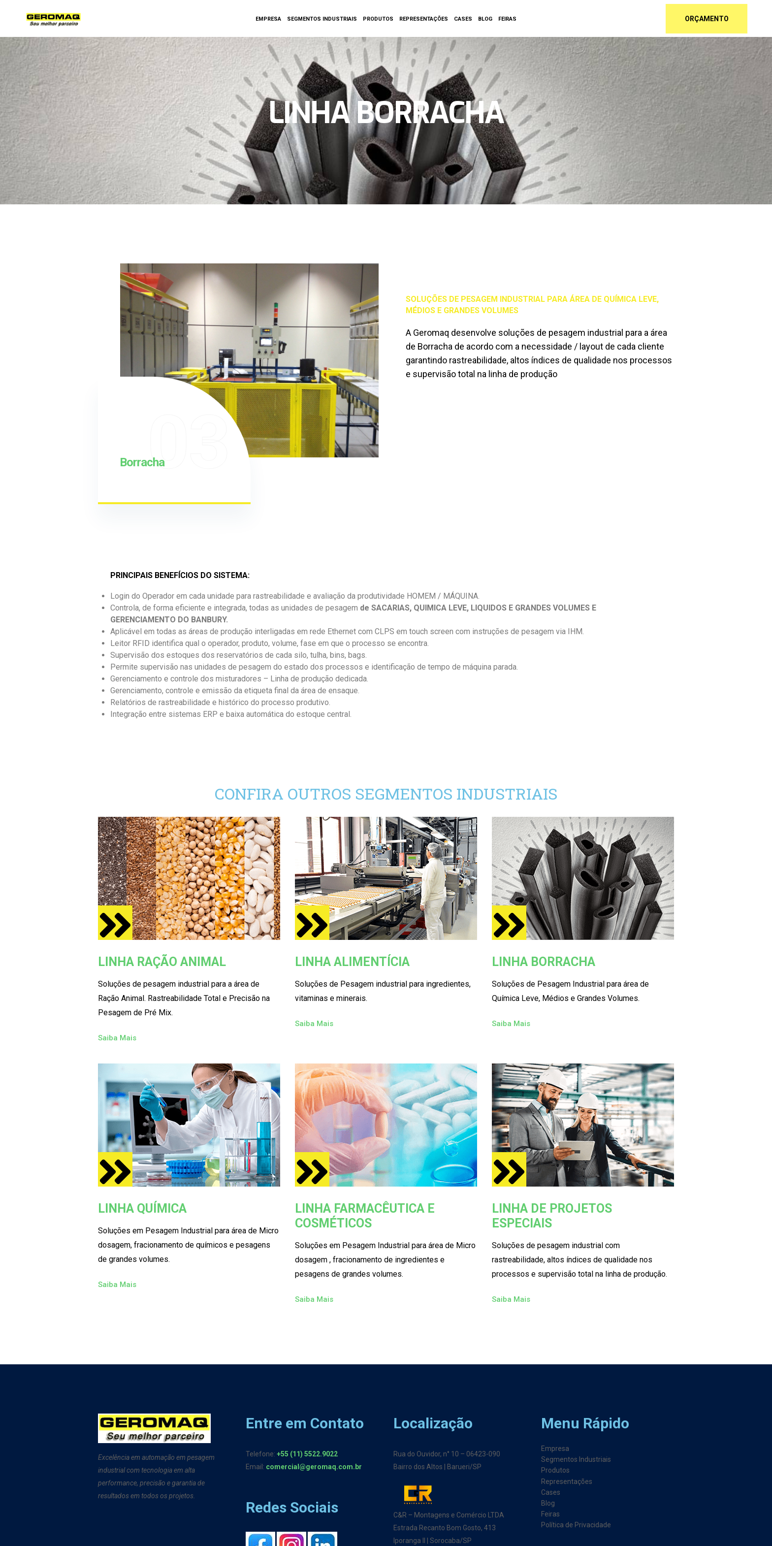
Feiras (507, 19)
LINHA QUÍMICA (142, 1208)
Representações (423, 19)
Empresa (268, 19)
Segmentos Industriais (322, 19)
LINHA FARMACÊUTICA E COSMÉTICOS (365, 1215)
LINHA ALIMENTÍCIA (352, 962)
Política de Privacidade (576, 1525)
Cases (463, 19)
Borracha (142, 462)
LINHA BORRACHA (543, 962)
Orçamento (707, 19)
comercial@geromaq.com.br (314, 1467)
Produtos (378, 19)
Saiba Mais (124, 1037)
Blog (485, 19)
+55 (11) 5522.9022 (307, 1454)
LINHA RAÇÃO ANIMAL (162, 962)
